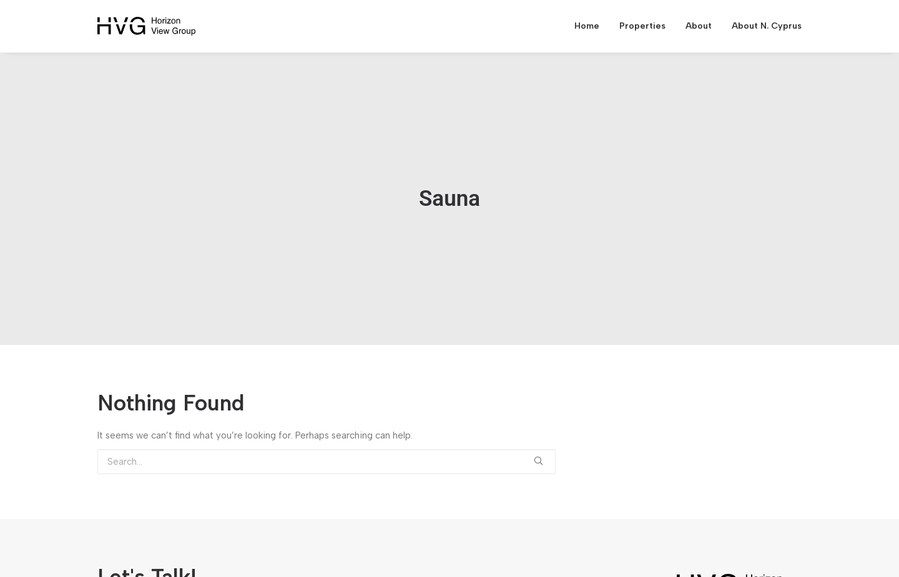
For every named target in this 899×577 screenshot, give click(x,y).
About (698, 26)
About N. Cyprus (767, 26)
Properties (642, 26)
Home (586, 26)
